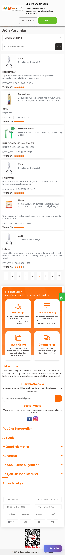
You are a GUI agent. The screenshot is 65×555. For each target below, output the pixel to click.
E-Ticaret (22, 552)
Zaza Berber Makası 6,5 (29, 62)
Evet (47, 20)
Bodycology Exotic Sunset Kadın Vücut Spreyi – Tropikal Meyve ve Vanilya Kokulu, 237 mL (39, 99)
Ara (59, 46)
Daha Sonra (28, 20)
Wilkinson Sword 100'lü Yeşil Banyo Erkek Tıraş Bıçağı (40, 133)
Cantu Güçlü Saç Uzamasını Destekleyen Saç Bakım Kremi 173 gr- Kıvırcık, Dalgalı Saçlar (39, 205)
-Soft (14, 552)
